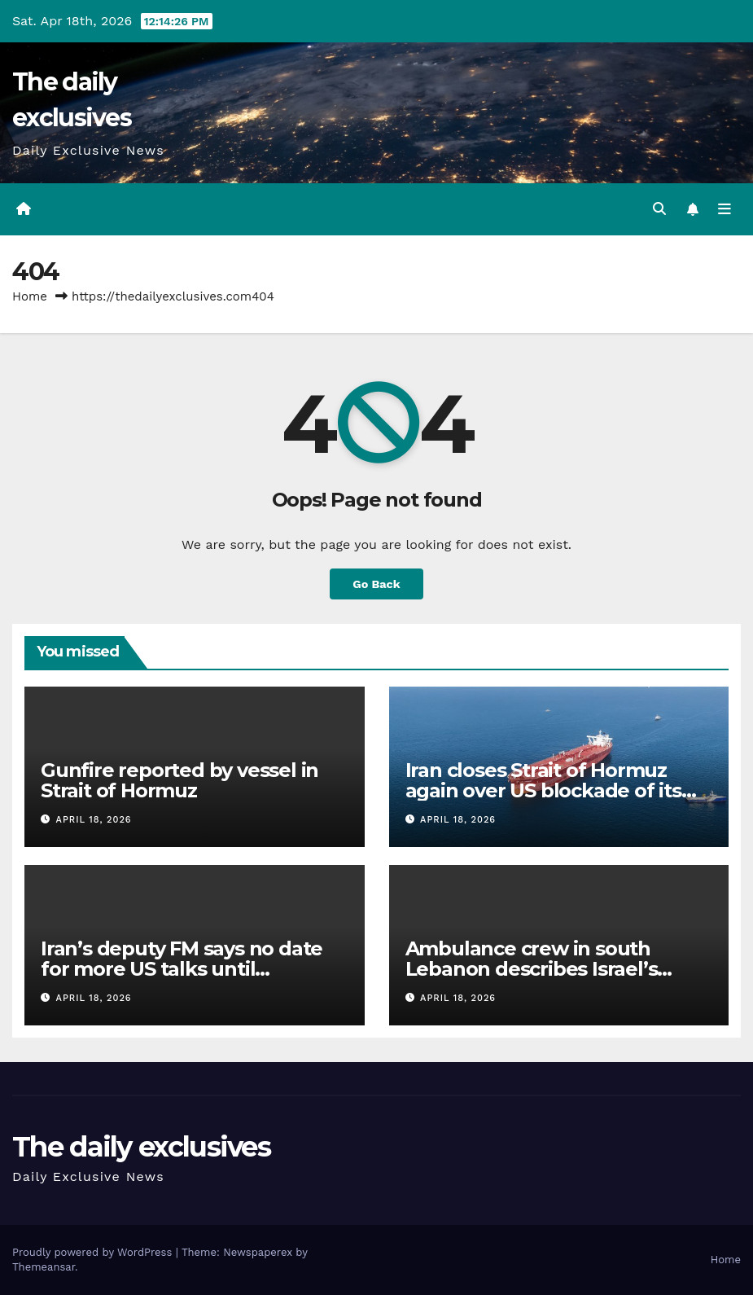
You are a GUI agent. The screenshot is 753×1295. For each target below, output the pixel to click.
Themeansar (43, 1267)
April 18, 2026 (94, 819)
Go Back (376, 583)
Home (29, 296)
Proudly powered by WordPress (94, 1252)
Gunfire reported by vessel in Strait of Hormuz (179, 780)
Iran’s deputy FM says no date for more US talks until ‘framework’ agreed (181, 969)
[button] (659, 209)
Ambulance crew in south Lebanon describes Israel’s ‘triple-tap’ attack (531, 969)
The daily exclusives (141, 1147)
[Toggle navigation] (724, 209)
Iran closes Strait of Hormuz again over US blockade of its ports (543, 790)
